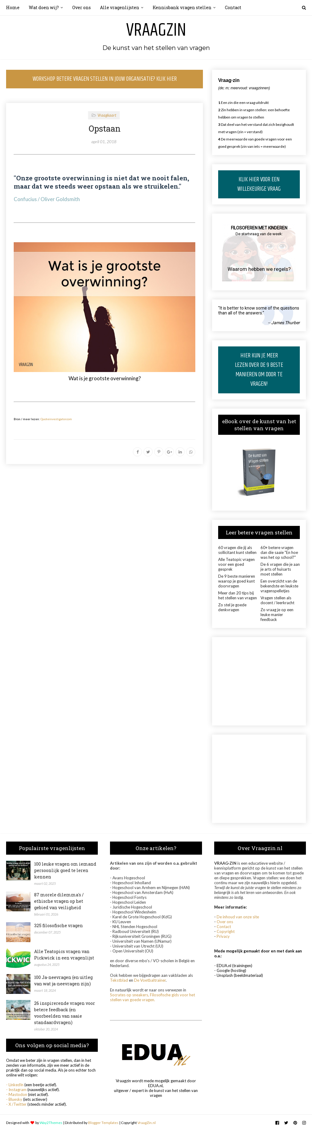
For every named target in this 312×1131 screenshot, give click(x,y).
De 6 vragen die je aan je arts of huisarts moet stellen (280, 569)
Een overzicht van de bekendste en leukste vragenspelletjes (279, 586)
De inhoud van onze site (238, 916)
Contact (224, 926)
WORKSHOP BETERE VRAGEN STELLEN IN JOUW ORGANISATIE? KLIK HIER (105, 79)
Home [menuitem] (13, 7)
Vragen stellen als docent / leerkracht (277, 600)
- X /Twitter (16, 1104)
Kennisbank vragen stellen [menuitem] (182, 7)
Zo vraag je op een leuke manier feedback (277, 614)
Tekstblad (119, 980)
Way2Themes (51, 1122)
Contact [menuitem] (233, 7)
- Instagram (16, 1089)
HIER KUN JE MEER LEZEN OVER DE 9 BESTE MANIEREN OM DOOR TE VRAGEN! (259, 370)
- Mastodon (16, 1094)
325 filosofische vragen (58, 925)
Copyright (226, 931)
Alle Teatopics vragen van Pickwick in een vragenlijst (64, 954)
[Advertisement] (259, 681)
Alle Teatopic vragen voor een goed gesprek (236, 564)
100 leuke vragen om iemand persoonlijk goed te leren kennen (65, 870)
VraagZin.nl (146, 1122)
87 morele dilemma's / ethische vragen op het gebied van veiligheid (59, 901)
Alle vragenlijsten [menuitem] (119, 7)
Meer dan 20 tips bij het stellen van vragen (237, 595)
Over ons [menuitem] (81, 7)
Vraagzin (156, 30)
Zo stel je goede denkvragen (232, 607)
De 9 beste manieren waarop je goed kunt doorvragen (236, 581)
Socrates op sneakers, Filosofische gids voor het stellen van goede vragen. (152, 997)
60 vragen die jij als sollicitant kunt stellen (237, 550)
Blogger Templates (103, 1122)
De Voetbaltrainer (150, 980)
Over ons (225, 921)
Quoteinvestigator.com (56, 419)
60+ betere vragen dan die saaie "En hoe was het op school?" (279, 552)
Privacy (223, 936)
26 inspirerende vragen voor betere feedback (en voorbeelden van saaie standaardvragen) (64, 1012)
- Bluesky (14, 1099)
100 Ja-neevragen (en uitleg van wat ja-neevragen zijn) (63, 980)
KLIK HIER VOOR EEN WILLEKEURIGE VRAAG (259, 184)
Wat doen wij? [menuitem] (44, 7)
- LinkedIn (14, 1084)
